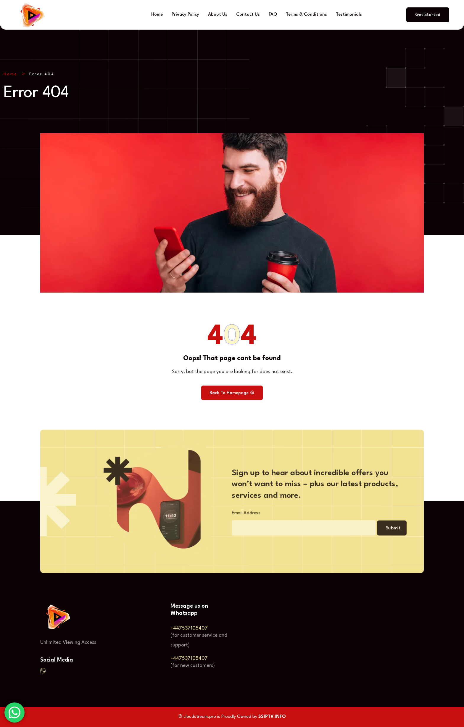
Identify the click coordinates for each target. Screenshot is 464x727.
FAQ (273, 14)
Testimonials (349, 14)
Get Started (427, 15)
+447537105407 (189, 628)
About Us (217, 14)
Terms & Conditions (306, 14)
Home (157, 14)
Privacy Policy (185, 14)
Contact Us (248, 14)
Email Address (237, 514)
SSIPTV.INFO (272, 717)
